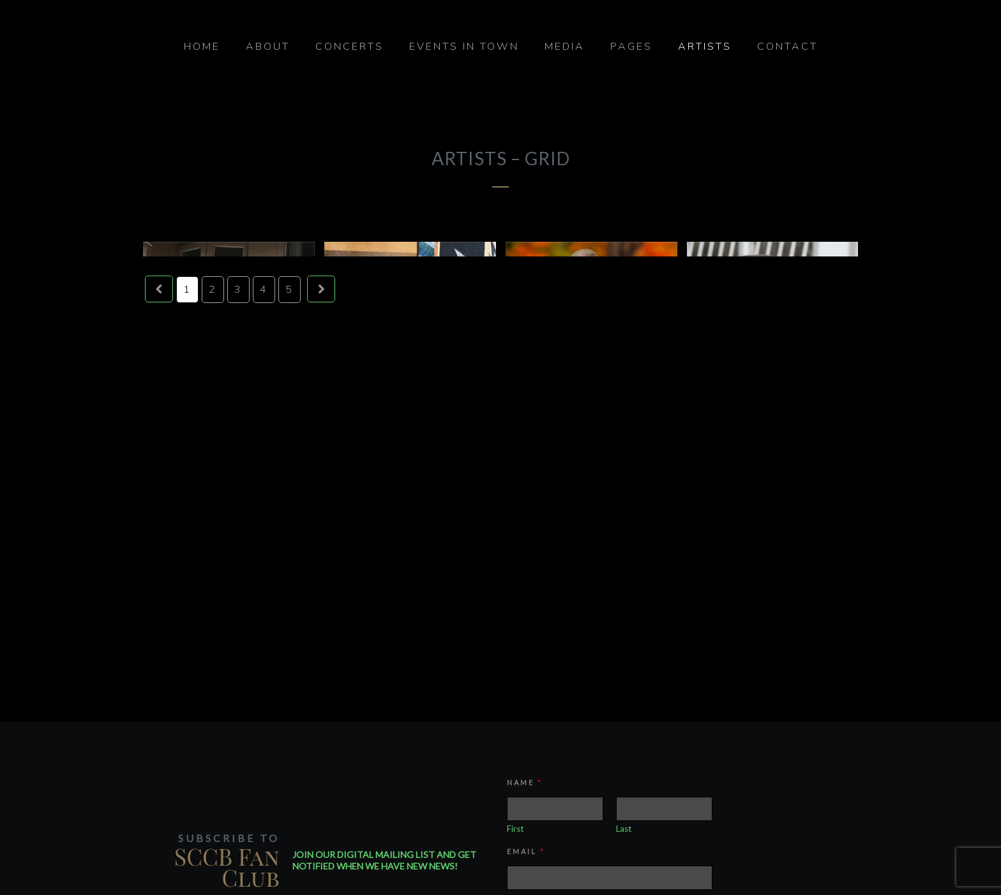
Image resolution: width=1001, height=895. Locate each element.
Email (525, 851)
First (515, 829)
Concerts (349, 47)
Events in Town (464, 47)
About (268, 47)
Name (524, 782)
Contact (787, 47)
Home (202, 47)
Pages (631, 47)
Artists (705, 47)
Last (623, 829)
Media (565, 47)
